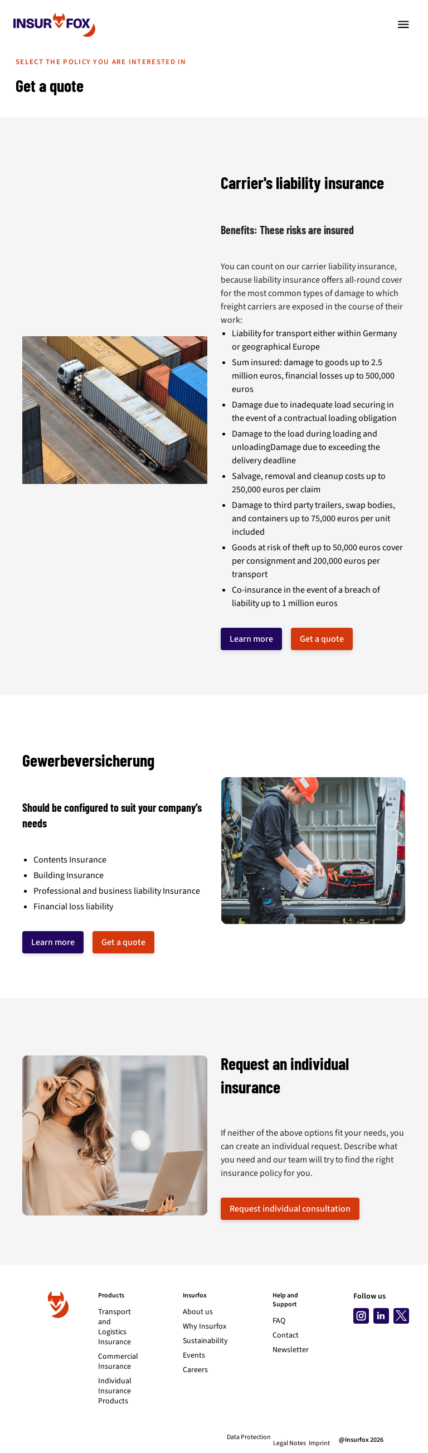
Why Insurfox (204, 1326)
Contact (286, 1335)
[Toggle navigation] (403, 24)
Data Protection (236, 1437)
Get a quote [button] (322, 639)
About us (198, 1312)
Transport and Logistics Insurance (114, 1327)
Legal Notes (283, 1437)
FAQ (279, 1321)
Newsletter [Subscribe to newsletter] (291, 1350)
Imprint (319, 1437)
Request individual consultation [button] (290, 1209)
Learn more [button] (251, 639)
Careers (195, 1370)
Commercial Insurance (118, 1362)
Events (194, 1355)
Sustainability (205, 1341)
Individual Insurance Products (115, 1391)
